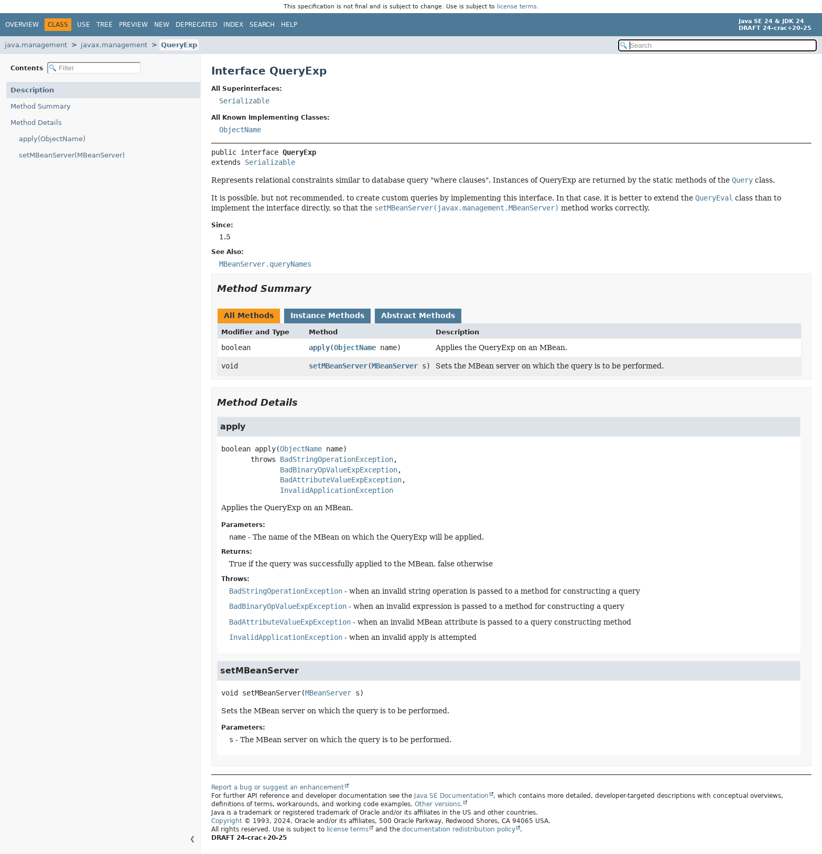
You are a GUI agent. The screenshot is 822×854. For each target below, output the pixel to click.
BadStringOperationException (336, 459)
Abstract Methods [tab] (418, 315)
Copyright (226, 821)
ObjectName (240, 129)
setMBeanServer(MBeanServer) (72, 155)
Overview (22, 24)
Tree (104, 24)
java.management (36, 45)
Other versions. (438, 804)
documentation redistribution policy (458, 829)
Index (233, 24)
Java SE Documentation (451, 795)
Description (32, 90)
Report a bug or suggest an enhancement (277, 787)
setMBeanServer (338, 366)
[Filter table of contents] (94, 68)
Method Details (36, 122)
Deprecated (196, 24)
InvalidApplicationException (336, 490)
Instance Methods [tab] (327, 315)
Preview (133, 24)
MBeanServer (395, 366)
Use (83, 24)
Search (262, 24)
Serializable (244, 101)
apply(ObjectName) (52, 139)
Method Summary (40, 106)
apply (319, 347)
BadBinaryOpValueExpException (338, 470)
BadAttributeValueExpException (341, 480)
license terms (517, 6)
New (161, 24)
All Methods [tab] (249, 315)
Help (289, 24)
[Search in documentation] (717, 45)
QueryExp (179, 45)
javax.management (114, 45)
